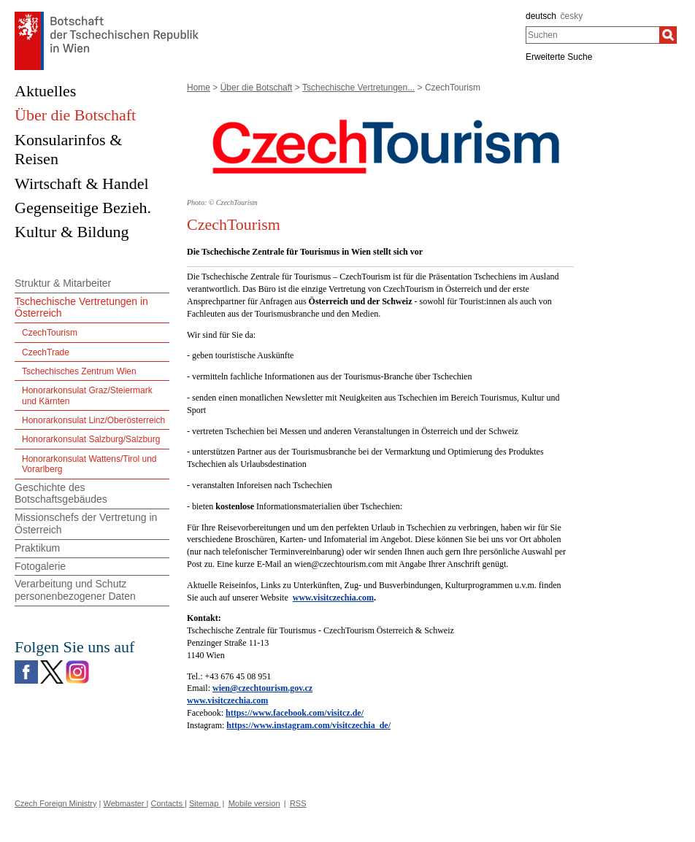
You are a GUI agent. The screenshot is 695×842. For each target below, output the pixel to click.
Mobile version (254, 803)
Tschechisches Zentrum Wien (79, 371)
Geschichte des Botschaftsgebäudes (61, 494)
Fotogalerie (40, 566)
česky (572, 16)
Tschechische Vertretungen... (358, 87)
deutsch (541, 16)
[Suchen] (668, 35)
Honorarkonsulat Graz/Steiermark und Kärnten (87, 395)
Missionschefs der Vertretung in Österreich (86, 523)
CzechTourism (49, 333)
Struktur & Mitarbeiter (63, 283)
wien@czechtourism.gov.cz (262, 688)
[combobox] (592, 35)
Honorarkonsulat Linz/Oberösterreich (93, 420)
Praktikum (37, 548)
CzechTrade (45, 352)
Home (198, 87)
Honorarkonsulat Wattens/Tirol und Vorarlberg (89, 464)
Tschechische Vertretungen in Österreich (81, 308)
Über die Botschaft (256, 87)
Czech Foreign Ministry (55, 803)
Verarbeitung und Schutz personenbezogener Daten (75, 590)
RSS (298, 803)
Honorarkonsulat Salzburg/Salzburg (91, 439)
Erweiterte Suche (559, 57)
